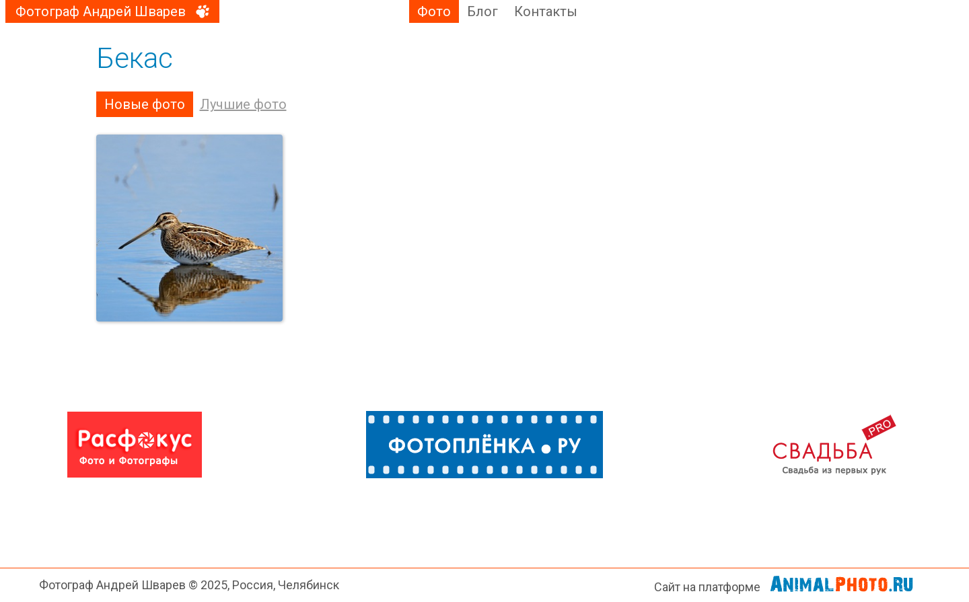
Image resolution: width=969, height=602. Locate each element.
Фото (434, 11)
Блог (482, 11)
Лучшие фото (243, 104)
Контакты (545, 11)
